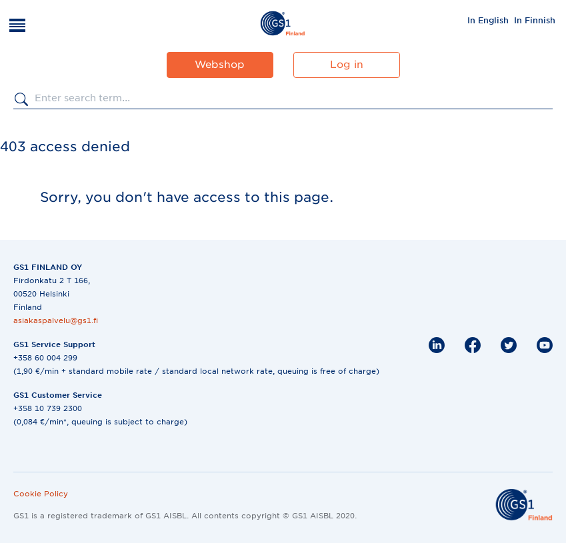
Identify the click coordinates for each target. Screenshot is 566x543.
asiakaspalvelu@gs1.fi (55, 320)
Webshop (220, 65)
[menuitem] (488, 20)
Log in (346, 65)
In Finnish (534, 20)
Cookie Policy (40, 493)
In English (488, 20)
